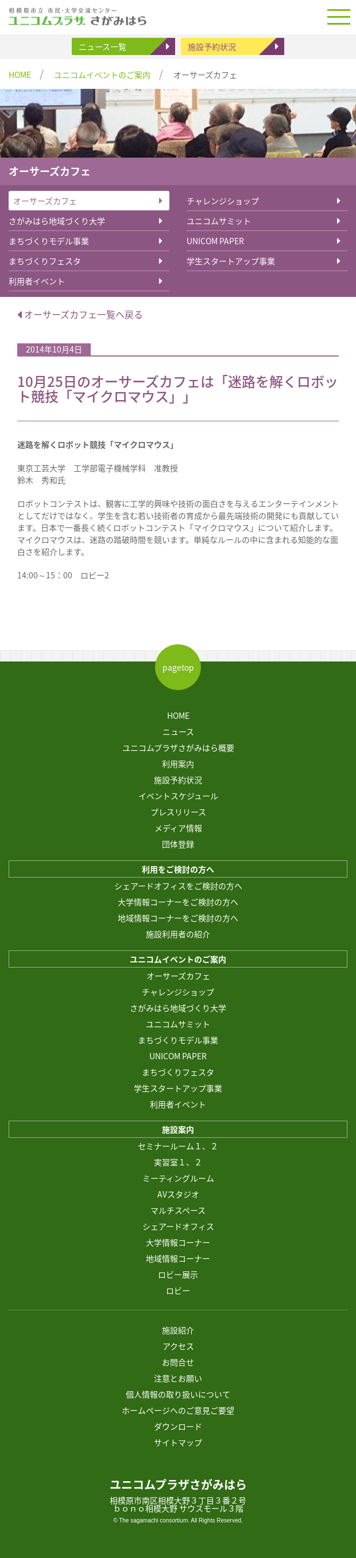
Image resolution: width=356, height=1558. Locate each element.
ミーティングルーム (178, 1178)
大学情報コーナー (178, 1242)
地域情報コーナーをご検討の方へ (178, 917)
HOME (20, 74)
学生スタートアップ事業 (231, 261)
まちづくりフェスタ (45, 261)
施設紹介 (178, 1330)
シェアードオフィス (178, 1226)
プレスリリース (178, 811)
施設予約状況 (212, 46)
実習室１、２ (178, 1162)
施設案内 (178, 1129)
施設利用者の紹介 (178, 934)
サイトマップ (178, 1442)
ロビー (178, 1290)
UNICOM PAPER (215, 240)
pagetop (178, 667)
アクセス (178, 1346)
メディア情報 (178, 827)
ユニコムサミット (219, 220)
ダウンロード (178, 1426)
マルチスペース (178, 1210)
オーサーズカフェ (45, 200)
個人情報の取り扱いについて (178, 1394)
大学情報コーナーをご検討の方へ (178, 901)
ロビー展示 (178, 1274)
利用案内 (178, 763)
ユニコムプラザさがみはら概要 (178, 747)
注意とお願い (178, 1378)
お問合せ (178, 1362)
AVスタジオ (178, 1194)
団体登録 (178, 844)
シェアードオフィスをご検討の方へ (178, 885)
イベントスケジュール (178, 795)
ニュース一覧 (102, 46)
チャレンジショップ (223, 200)
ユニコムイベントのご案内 (102, 74)
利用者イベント (37, 281)
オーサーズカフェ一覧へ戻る (80, 314)
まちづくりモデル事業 (49, 240)
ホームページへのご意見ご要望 (178, 1410)
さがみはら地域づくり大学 (57, 220)
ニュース (178, 731)
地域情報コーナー (178, 1258)
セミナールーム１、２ (178, 1146)
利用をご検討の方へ (178, 869)
